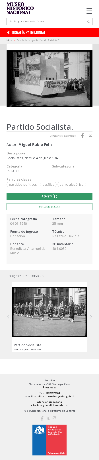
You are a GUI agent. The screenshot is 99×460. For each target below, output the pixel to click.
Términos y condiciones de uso (49, 405)
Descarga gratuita (49, 206)
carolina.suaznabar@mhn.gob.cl (54, 396)
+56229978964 (52, 393)
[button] (8, 317)
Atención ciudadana (49, 401)
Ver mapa (49, 387)
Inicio (10, 40)
